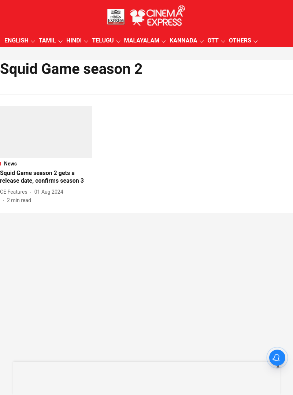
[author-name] (15, 192)
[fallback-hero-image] (46, 132)
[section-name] (46, 164)
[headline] (46, 177)
